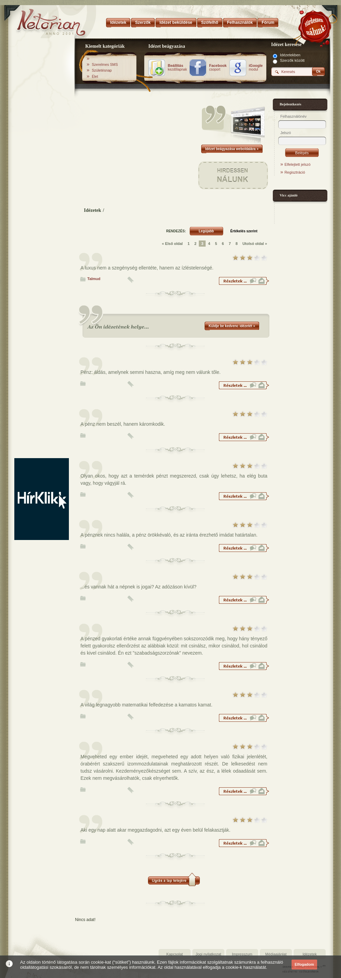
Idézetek (92, 210)
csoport (217, 67)
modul (256, 67)
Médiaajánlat (275, 954)
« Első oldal (172, 244)
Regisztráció (294, 172)
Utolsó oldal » (254, 244)
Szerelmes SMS (105, 64)
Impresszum (242, 954)
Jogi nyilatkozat (208, 954)
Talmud (93, 279)
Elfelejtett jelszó (297, 164)
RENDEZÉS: (176, 231)
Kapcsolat (174, 954)
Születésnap (102, 70)
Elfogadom (304, 964)
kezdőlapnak (177, 67)
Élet (95, 76)
